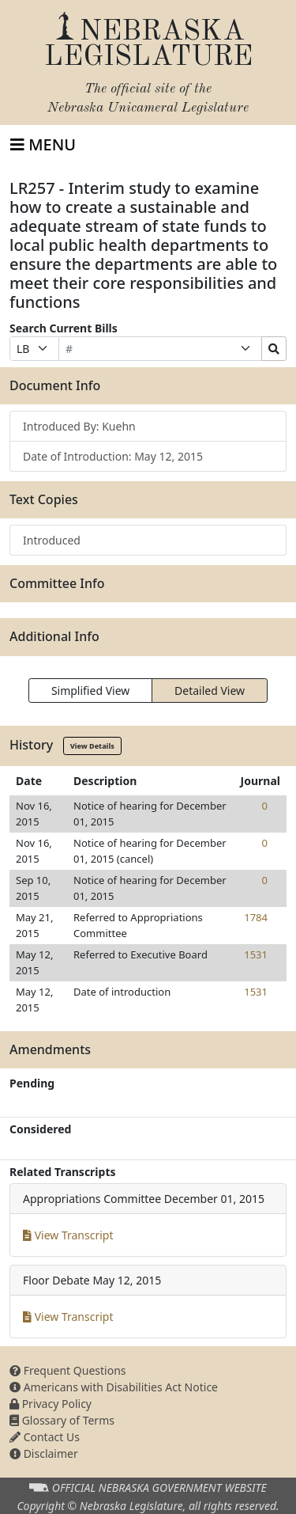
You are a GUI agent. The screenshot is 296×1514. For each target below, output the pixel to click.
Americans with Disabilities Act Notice (113, 1386)
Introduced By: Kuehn (79, 426)
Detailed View (209, 690)
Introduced (52, 540)
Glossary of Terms (61, 1420)
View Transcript (68, 1235)
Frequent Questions (67, 1370)
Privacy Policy (50, 1403)
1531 (256, 954)
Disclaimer (43, 1453)
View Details (92, 746)
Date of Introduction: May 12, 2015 (113, 456)
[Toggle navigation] (43, 144)
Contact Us (44, 1436)
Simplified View (90, 690)
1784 (256, 917)
